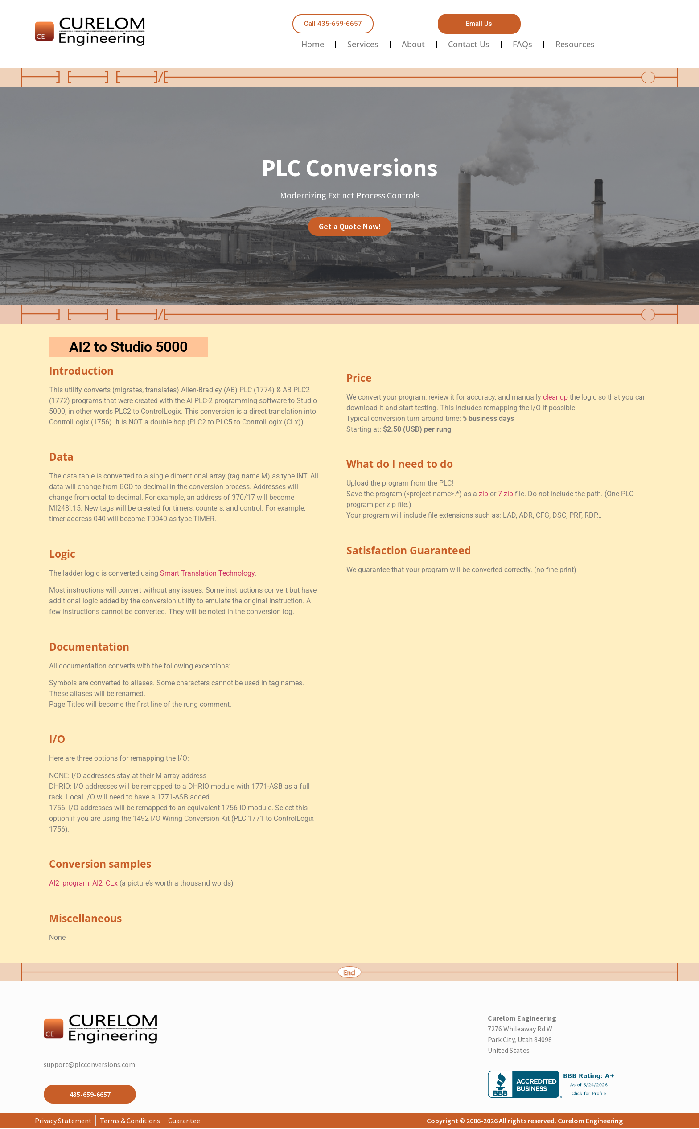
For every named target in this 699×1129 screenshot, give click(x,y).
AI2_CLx (105, 883)
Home (312, 44)
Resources (575, 44)
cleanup (555, 397)
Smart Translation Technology (207, 573)
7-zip (505, 494)
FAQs (522, 44)
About (413, 44)
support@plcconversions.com (89, 1064)
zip (483, 494)
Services (362, 44)
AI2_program (69, 883)
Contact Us (468, 44)
